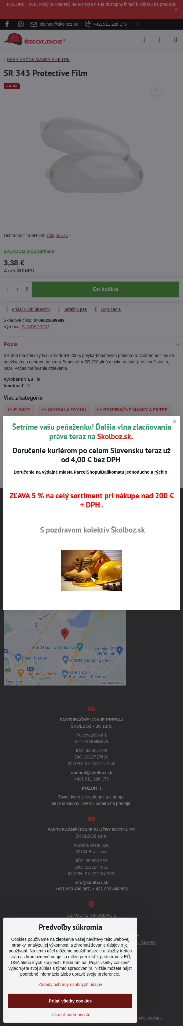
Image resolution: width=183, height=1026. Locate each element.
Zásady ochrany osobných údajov (70, 984)
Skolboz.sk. (114, 436)
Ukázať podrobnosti (70, 1014)
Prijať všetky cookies (70, 1001)
